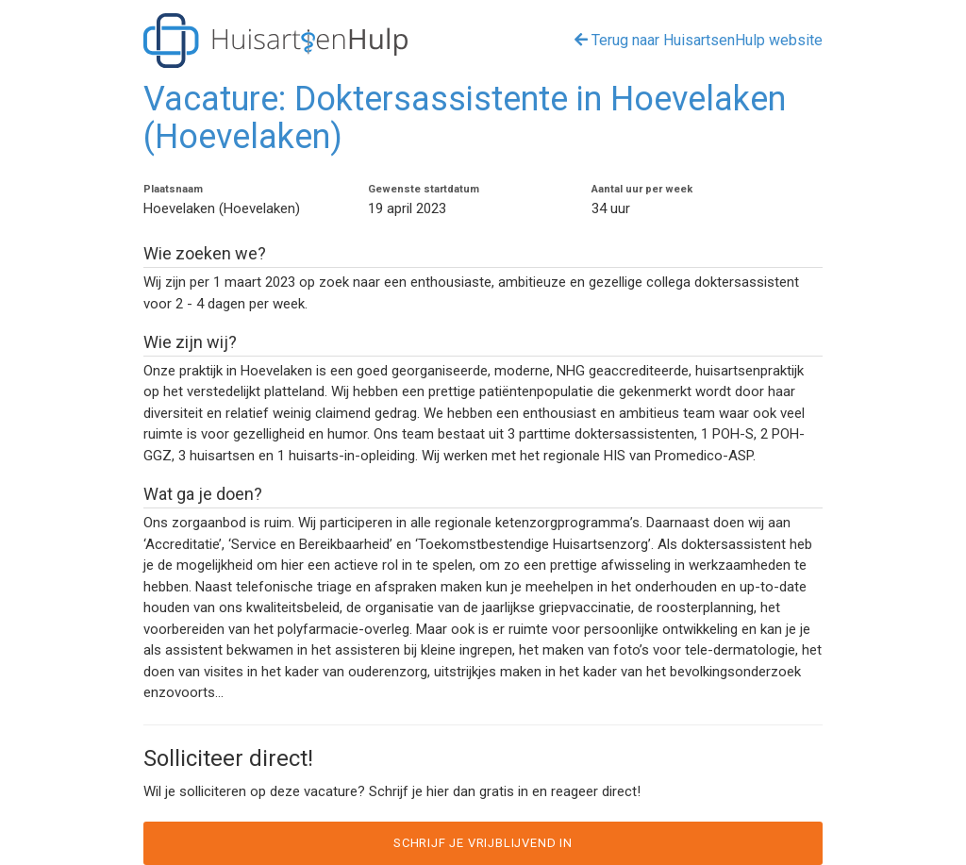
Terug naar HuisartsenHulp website (699, 40)
